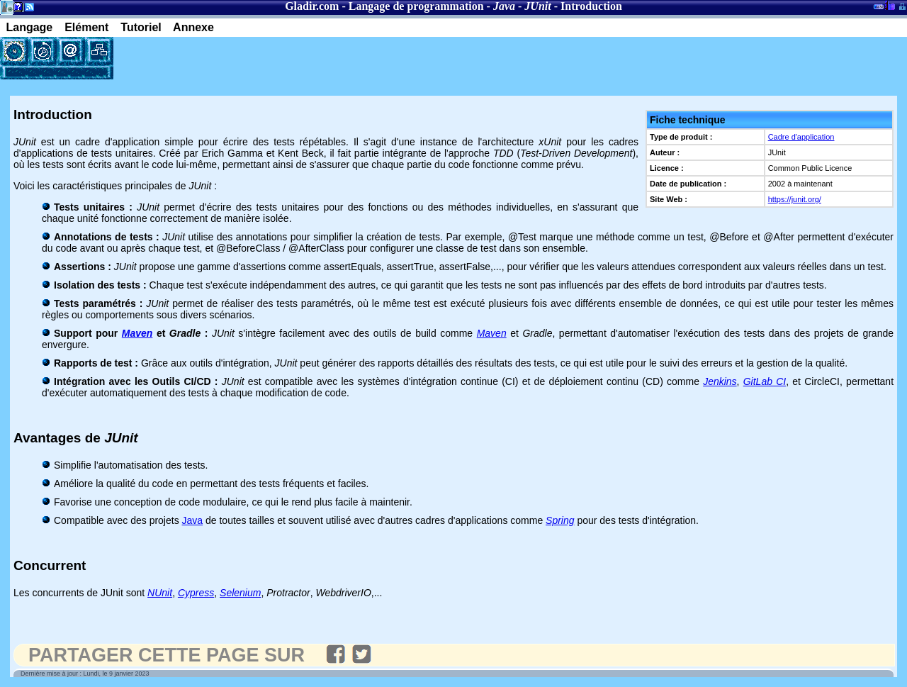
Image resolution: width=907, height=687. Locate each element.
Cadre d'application (801, 137)
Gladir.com (312, 6)
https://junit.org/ (794, 199)
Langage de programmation (416, 6)
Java (192, 520)
